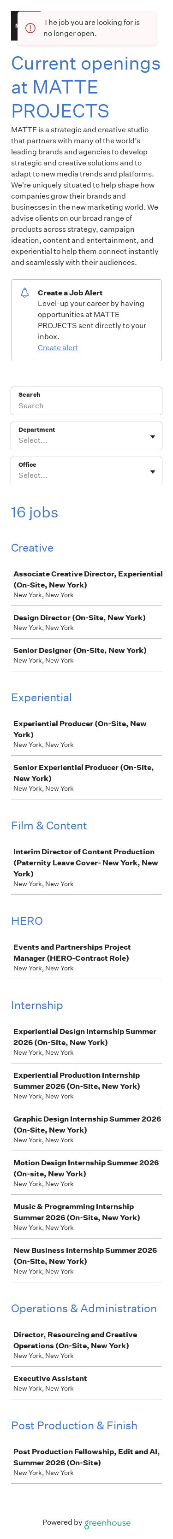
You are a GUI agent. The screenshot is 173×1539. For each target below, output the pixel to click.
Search (29, 395)
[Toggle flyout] (152, 436)
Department (36, 430)
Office (27, 465)
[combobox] (19, 440)
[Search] (86, 407)
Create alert (58, 347)
